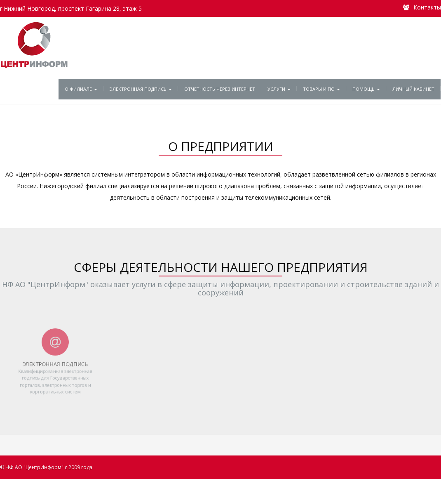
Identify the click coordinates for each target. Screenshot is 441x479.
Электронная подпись (141, 89)
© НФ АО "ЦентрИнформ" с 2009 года (46, 467)
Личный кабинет (413, 89)
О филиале (81, 89)
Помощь (366, 89)
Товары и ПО (321, 89)
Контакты (427, 7)
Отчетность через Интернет (219, 89)
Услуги (279, 89)
